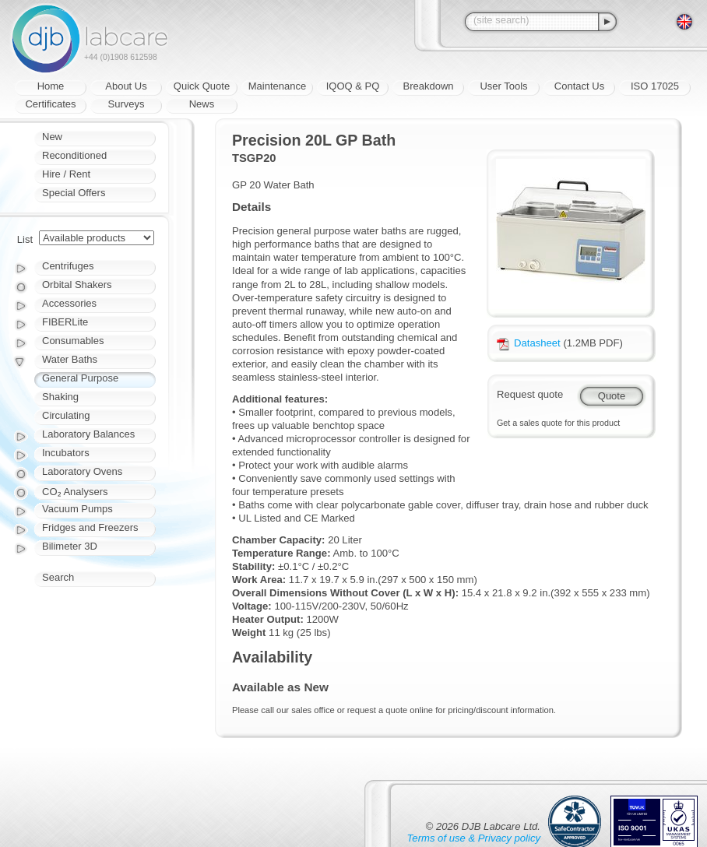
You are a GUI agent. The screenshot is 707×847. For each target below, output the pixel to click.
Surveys (126, 104)
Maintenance (277, 86)
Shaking (60, 396)
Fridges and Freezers (90, 527)
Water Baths (69, 359)
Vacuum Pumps (77, 509)
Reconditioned (74, 155)
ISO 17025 (655, 86)
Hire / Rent (66, 174)
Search (58, 577)
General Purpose (80, 378)
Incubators (66, 453)
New (52, 136)
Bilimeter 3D (69, 546)
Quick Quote (202, 86)
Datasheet (529, 343)
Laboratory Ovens (82, 471)
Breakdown (428, 86)
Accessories (69, 303)
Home (51, 86)
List (25, 239)
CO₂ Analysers (74, 491)
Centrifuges (67, 266)
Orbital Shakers (77, 284)
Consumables (73, 340)
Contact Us (579, 86)
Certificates (50, 104)
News (202, 104)
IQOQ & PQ (353, 86)
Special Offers (73, 193)
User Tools (503, 86)
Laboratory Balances (88, 434)
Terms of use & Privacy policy (473, 838)
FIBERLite (65, 322)
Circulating (66, 415)
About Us (125, 86)
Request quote (530, 394)
